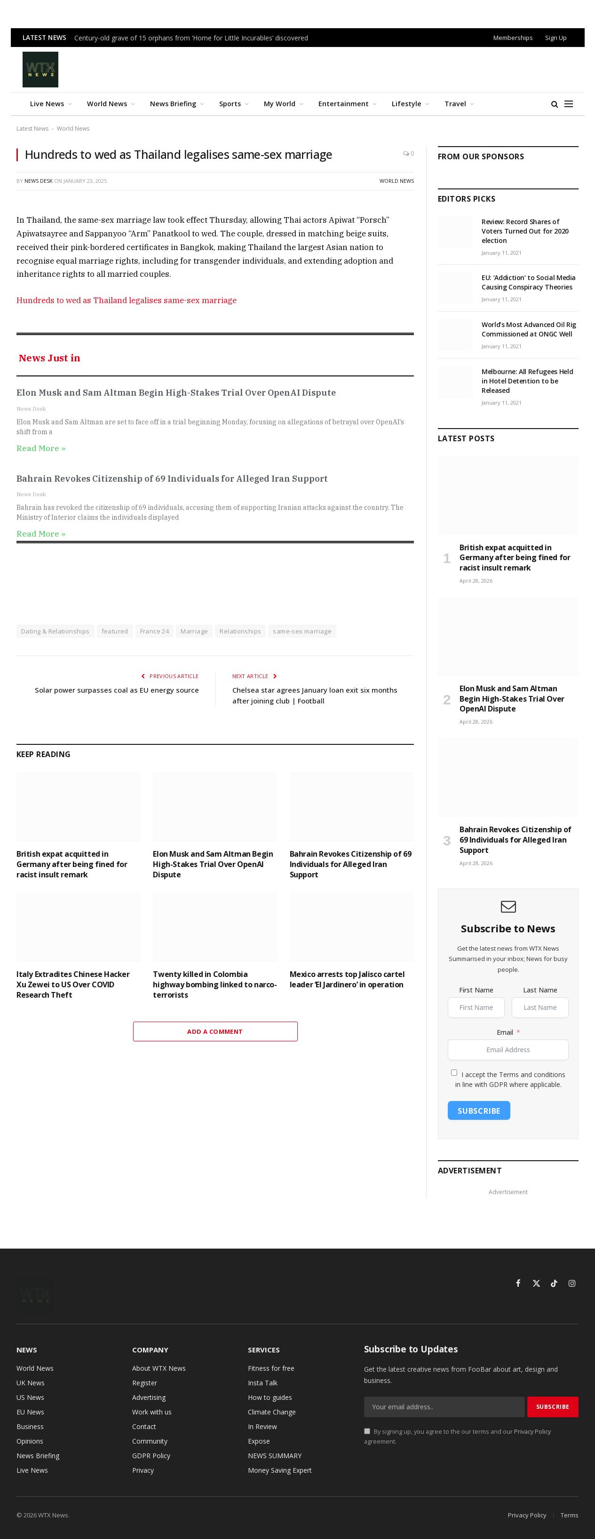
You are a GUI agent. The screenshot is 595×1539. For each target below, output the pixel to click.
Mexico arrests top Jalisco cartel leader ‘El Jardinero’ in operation (347, 979)
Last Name (540, 989)
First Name (476, 989)
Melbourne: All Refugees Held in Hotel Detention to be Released (527, 381)
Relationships (240, 631)
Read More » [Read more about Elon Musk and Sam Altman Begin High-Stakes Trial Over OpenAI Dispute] (40, 448)
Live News (47, 103)
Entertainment (343, 103)
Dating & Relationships (55, 631)
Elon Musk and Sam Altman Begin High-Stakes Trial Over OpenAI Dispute (176, 392)
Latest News (32, 129)
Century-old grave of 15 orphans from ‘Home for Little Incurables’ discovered (191, 38)
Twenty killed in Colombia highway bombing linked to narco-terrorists (215, 984)
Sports (230, 103)
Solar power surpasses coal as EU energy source (117, 690)
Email (505, 1032)
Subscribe (479, 1111)
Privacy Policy (532, 1432)
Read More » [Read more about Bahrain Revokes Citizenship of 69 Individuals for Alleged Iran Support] (40, 534)
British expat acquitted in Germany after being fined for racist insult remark (71, 864)
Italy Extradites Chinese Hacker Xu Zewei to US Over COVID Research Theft (73, 984)
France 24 (154, 631)
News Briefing (173, 103)
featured (115, 631)
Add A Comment (215, 1031)
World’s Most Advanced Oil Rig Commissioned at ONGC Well (529, 329)
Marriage (194, 631)
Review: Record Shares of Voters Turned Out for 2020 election (525, 231)
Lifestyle (406, 103)
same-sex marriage (302, 631)
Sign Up (556, 37)
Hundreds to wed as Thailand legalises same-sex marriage (126, 300)
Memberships (513, 37)
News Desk (38, 180)
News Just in (49, 358)
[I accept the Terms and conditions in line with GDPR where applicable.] (454, 1073)
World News (107, 103)
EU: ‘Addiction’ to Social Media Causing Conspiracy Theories (529, 282)
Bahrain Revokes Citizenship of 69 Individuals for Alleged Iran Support (172, 478)
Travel (455, 103)
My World (279, 103)
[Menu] (568, 104)
